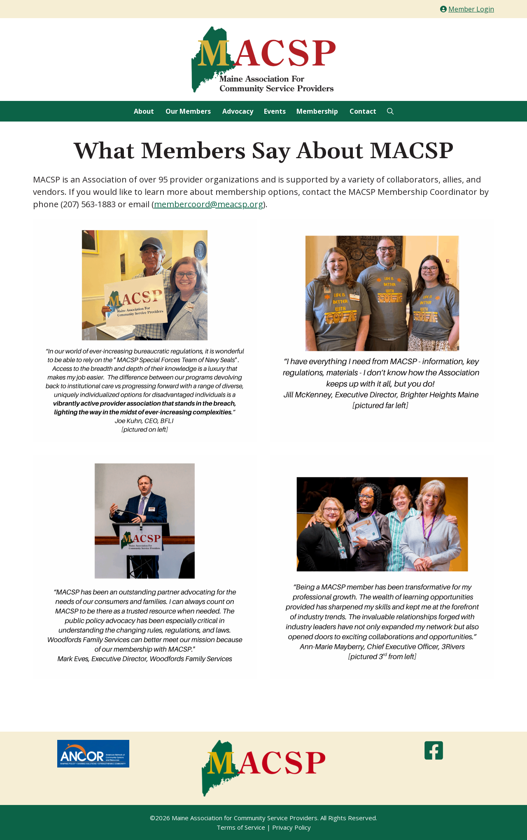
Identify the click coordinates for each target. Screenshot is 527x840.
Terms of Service (241, 827)
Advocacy (237, 111)
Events (275, 111)
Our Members (188, 111)
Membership (317, 111)
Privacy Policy (291, 827)
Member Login (471, 9)
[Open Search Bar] (390, 111)
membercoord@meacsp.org (208, 204)
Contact (363, 111)
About (144, 111)
